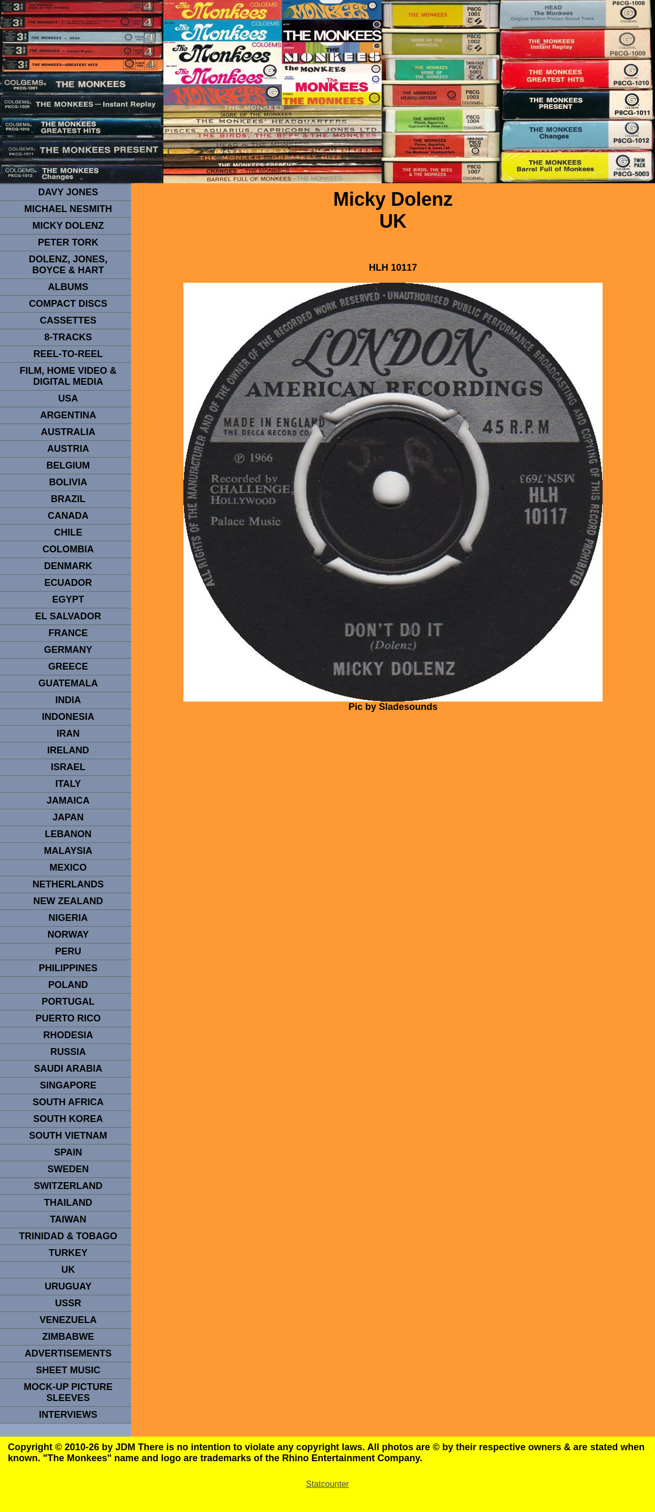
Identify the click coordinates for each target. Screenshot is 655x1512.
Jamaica (68, 800)
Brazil (68, 499)
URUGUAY (68, 1286)
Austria (68, 448)
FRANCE (68, 633)
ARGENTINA (68, 415)
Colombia (68, 549)
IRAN (68, 733)
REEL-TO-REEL (68, 354)
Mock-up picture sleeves (68, 1392)
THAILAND (68, 1202)
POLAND (68, 985)
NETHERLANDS (68, 884)
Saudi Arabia (68, 1068)
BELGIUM (68, 465)
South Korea (68, 1119)
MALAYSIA (68, 851)
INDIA (68, 700)
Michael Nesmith (68, 209)
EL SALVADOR (68, 616)
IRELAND (68, 750)
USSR (68, 1303)
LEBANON (68, 834)
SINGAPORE (68, 1085)
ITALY (68, 784)
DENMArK (68, 566)
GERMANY (68, 649)
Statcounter (327, 1484)
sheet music (68, 1370)
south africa (67, 1102)
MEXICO (67, 867)
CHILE (68, 532)
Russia (68, 1052)
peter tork (68, 242)
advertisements (68, 1353)
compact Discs (68, 303)
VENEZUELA (67, 1320)
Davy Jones (68, 192)
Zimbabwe (68, 1336)
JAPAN (68, 817)
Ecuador (68, 582)
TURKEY (68, 1253)
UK (68, 1269)
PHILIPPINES (68, 968)
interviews (68, 1414)
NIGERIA (68, 918)
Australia (68, 432)
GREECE (68, 666)
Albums (68, 287)
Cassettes (68, 320)
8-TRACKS (68, 337)
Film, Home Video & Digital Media (67, 376)
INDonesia (68, 716)
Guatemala (68, 683)
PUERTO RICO (68, 1018)
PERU (68, 951)
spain (68, 1152)
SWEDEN (68, 1169)
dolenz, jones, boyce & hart (68, 264)
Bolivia (68, 482)
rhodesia (68, 1035)
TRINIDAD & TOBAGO (68, 1236)
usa (68, 398)
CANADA (68, 515)
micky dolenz (68, 225)
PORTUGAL (68, 1001)
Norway (68, 934)
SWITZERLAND (68, 1186)
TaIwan (68, 1219)
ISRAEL (68, 767)
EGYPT (68, 599)
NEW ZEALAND (68, 901)
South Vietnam (68, 1135)
